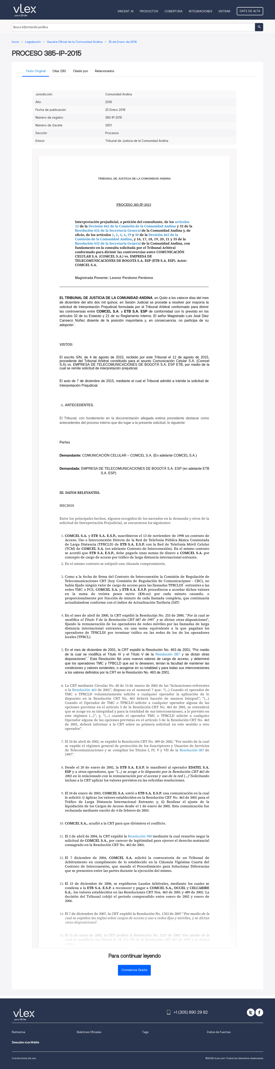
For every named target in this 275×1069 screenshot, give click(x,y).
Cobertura (173, 11)
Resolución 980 (140, 836)
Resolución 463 (84, 689)
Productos (149, 11)
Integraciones (200, 11)
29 (129, 234)
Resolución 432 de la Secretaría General (108, 230)
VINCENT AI (125, 11)
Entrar (224, 11)
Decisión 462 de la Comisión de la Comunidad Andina (132, 226)
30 (137, 234)
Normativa (18, 1032)
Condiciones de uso (24, 1058)
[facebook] (259, 1012)
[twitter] (251, 1012)
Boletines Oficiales (89, 1032)
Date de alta (250, 11)
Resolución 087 (167, 654)
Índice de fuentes (219, 1032)
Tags (145, 1032)
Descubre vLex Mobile (25, 1042)
